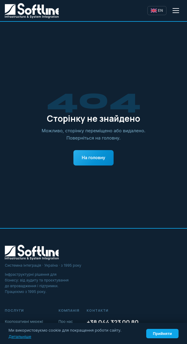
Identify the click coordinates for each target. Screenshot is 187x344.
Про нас (66, 321)
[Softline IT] (32, 10)
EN (157, 10)
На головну (93, 157)
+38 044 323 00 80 (113, 322)
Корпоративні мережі (24, 321)
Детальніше (19, 336)
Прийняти (162, 333)
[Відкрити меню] (176, 11)
